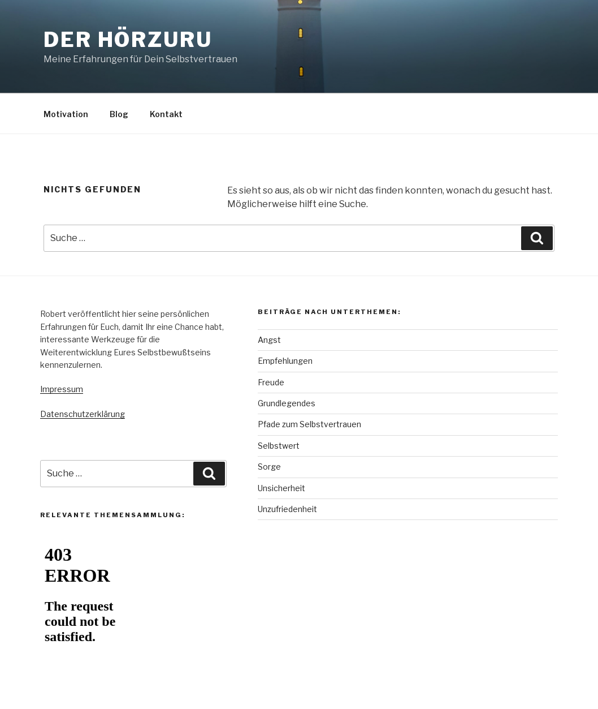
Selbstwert (279, 445)
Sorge (269, 466)
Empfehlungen (285, 361)
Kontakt (166, 114)
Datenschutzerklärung (82, 414)
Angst (269, 340)
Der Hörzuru (128, 39)
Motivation (66, 114)
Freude (271, 382)
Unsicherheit (281, 488)
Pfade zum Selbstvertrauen (309, 424)
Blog (119, 114)
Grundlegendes (286, 403)
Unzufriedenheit (287, 509)
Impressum (61, 389)
